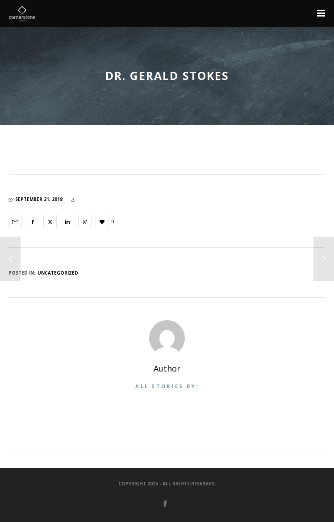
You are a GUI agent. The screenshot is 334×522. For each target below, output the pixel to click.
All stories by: (167, 386)
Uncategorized (58, 273)
